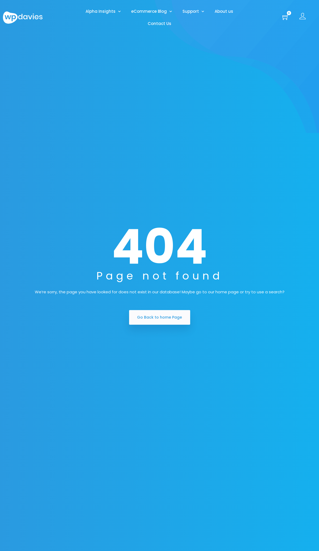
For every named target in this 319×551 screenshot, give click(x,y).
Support (193, 11)
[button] (285, 17)
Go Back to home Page (159, 317)
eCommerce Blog (151, 11)
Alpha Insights (103, 11)
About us (224, 11)
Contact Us (159, 23)
